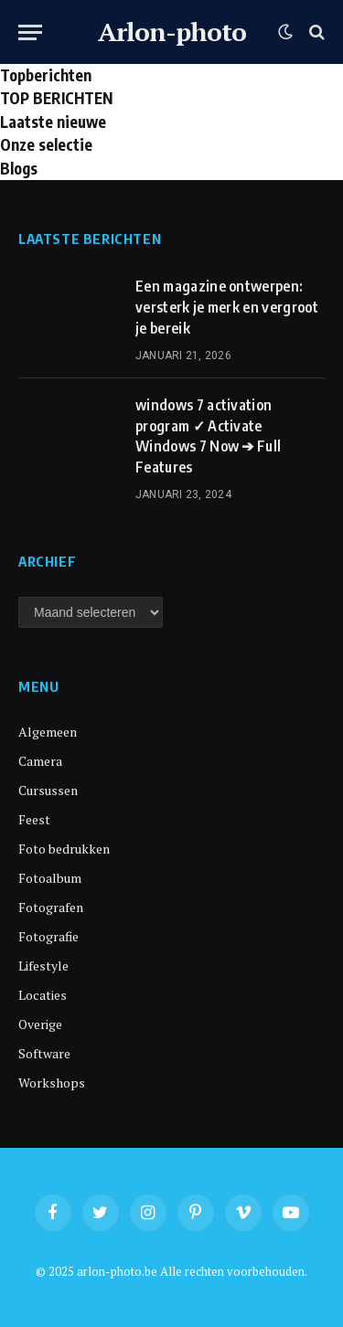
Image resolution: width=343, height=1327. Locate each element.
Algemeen (47, 731)
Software (44, 1053)
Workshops (51, 1082)
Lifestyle (43, 965)
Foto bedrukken (64, 848)
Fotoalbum (49, 877)
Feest (34, 819)
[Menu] (30, 32)
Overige (40, 1024)
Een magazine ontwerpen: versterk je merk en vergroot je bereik (226, 307)
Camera (40, 761)
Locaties (42, 994)
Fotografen (50, 907)
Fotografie (48, 936)
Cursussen (48, 790)
